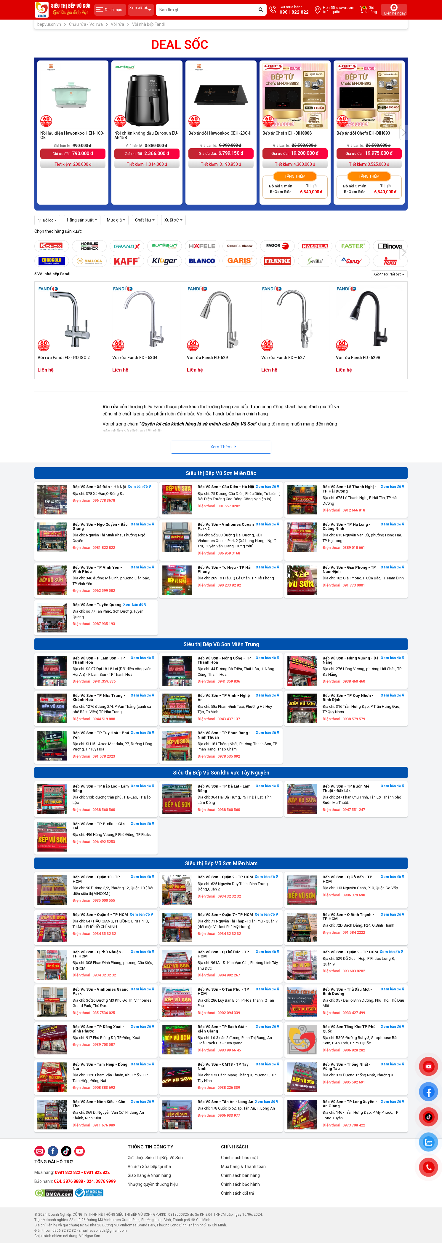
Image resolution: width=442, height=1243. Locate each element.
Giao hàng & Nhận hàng (149, 1175)
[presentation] (404, 132)
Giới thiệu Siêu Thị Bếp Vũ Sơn (155, 1157)
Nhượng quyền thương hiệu (153, 1184)
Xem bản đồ (139, 487)
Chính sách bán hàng (240, 1175)
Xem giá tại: (141, 10)
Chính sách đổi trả (237, 1193)
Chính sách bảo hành (240, 1184)
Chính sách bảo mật (239, 1157)
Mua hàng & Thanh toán (243, 1166)
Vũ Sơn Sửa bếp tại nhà (149, 1166)
